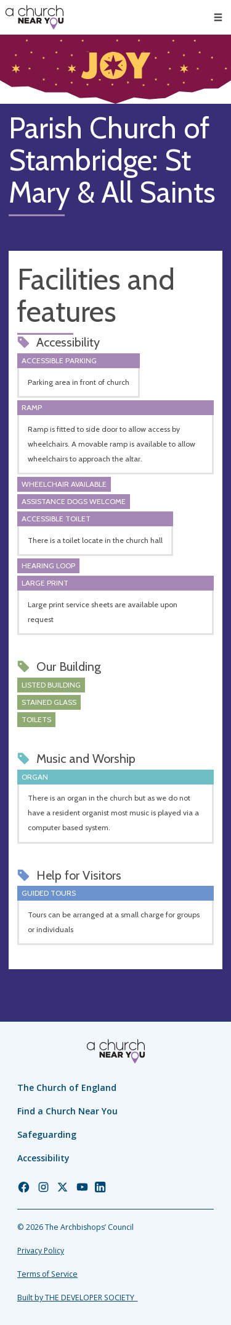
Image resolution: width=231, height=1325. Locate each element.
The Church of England (66, 1087)
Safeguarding (46, 1134)
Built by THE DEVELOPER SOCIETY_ (77, 1297)
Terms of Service (47, 1274)
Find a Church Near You (67, 1111)
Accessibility (43, 1158)
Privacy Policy (40, 1250)
